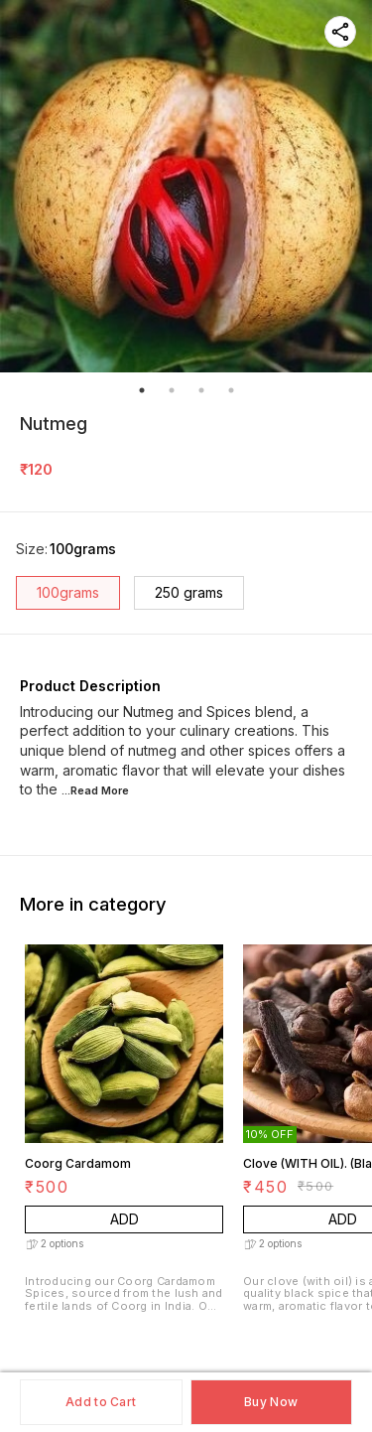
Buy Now (271, 1401)
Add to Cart (100, 1401)
